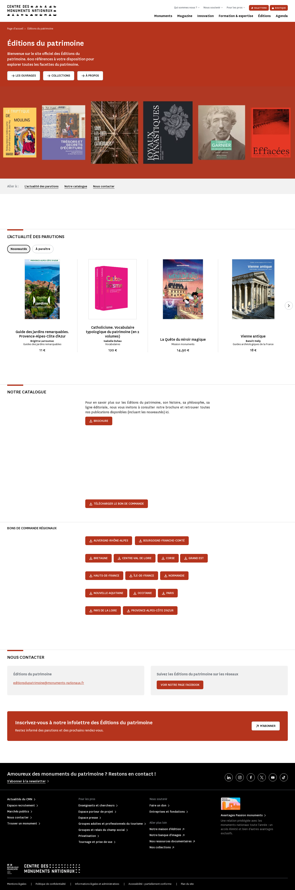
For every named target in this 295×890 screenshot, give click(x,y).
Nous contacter (103, 186)
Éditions (264, 16)
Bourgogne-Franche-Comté (162, 540)
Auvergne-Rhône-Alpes (108, 540)
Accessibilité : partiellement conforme (150, 884)
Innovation (205, 16)
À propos (90, 76)
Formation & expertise (236, 16)
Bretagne (98, 558)
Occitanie (142, 593)
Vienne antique (253, 336)
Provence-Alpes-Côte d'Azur (150, 610)
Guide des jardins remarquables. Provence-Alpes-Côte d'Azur (42, 334)
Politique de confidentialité (51, 884)
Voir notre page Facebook (180, 685)
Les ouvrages (23, 76)
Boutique (279, 7)
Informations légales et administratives (97, 884)
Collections (58, 76)
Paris (168, 593)
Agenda (282, 16)
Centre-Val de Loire (135, 558)
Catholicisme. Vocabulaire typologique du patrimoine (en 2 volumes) (112, 331)
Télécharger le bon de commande (116, 504)
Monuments (163, 16)
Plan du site (187, 884)
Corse (168, 558)
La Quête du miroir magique (183, 339)
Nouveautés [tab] (19, 249)
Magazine (184, 16)
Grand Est (194, 558)
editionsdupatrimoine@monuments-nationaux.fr (48, 683)
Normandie (174, 576)
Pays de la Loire (103, 610)
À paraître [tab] (43, 249)
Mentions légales (16, 884)
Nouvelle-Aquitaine (106, 593)
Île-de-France (141, 576)
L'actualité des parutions (41, 186)
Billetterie (259, 7)
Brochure (98, 421)
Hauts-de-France (104, 576)
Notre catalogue (75, 186)
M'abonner (266, 726)
